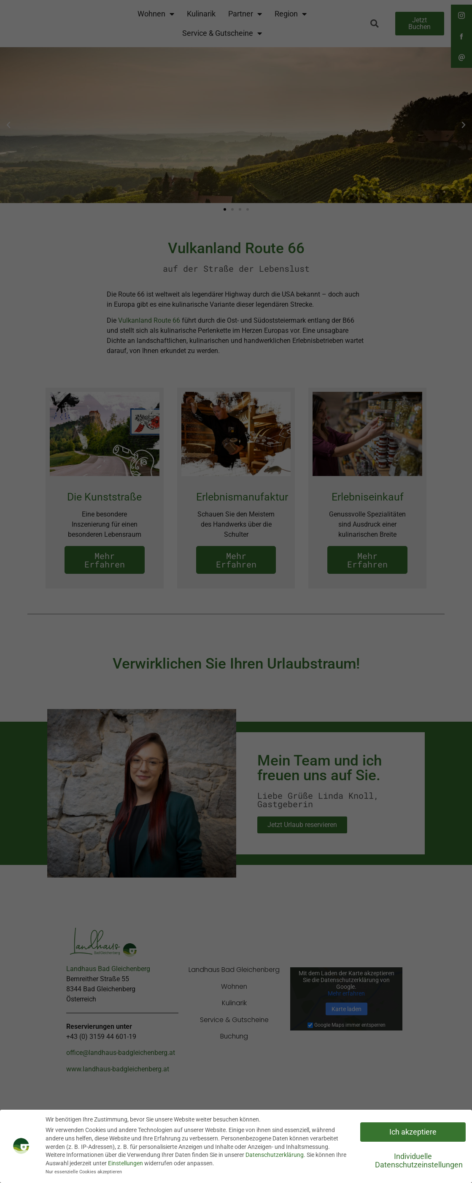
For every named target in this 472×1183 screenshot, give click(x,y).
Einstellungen (125, 1163)
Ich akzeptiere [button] (413, 1132)
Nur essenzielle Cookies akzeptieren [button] (84, 1172)
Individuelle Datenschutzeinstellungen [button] (419, 1160)
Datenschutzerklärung (274, 1154)
